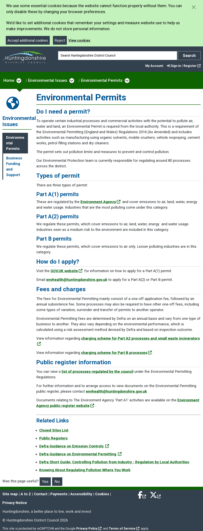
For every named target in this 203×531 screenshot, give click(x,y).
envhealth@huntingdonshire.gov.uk (76, 280)
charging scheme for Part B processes (116, 353)
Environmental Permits (102, 80)
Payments (58, 494)
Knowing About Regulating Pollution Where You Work (84, 470)
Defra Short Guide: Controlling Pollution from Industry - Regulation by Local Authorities (114, 462)
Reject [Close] (60, 40)
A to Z (26, 494)
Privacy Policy (89, 528)
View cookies (79, 40)
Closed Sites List (53, 430)
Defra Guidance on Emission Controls (74, 446)
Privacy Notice (14, 503)
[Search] (117, 55)
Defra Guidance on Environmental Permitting (80, 454)
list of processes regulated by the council (97, 371)
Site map (10, 494)
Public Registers (53, 438)
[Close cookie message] (193, 7)
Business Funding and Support (14, 166)
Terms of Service (124, 528)
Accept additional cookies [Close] (28, 40)
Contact (40, 494)
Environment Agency (100, 202)
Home (8, 80)
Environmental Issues (47, 80)
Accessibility (81, 494)
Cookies (102, 494)
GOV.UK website (66, 271)
